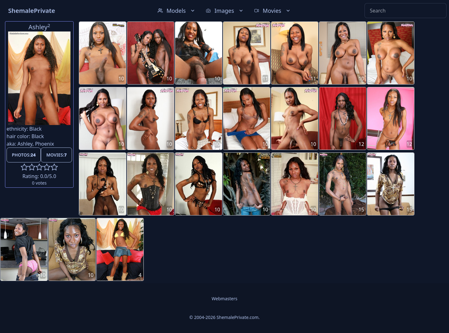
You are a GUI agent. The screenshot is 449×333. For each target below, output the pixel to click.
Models (177, 10)
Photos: (24, 155)
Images (225, 10)
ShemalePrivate (32, 10)
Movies (272, 10)
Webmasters (224, 299)
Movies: (56, 155)
